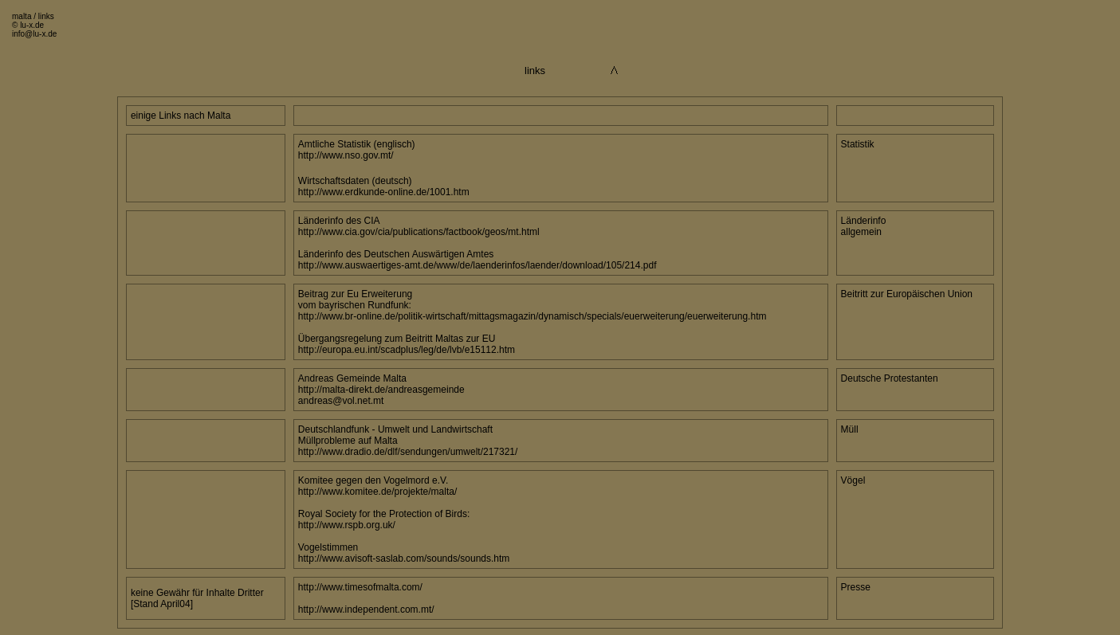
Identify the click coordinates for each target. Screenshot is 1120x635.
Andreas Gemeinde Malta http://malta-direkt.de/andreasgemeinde (381, 384)
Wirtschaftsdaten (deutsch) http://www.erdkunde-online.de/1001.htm (384, 186)
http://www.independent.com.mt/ (366, 609)
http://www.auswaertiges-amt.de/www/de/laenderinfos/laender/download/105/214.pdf (477, 265)
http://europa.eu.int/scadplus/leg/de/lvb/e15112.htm (406, 349)
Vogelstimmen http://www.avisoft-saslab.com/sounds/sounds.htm (403, 553)
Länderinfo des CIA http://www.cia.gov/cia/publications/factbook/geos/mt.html (419, 226)
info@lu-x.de (34, 33)
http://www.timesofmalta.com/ (360, 587)
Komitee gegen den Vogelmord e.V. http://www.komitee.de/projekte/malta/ (377, 486)
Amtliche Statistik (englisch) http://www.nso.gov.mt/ (356, 150)
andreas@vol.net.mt (341, 400)
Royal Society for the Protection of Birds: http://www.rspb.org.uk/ (384, 519)
